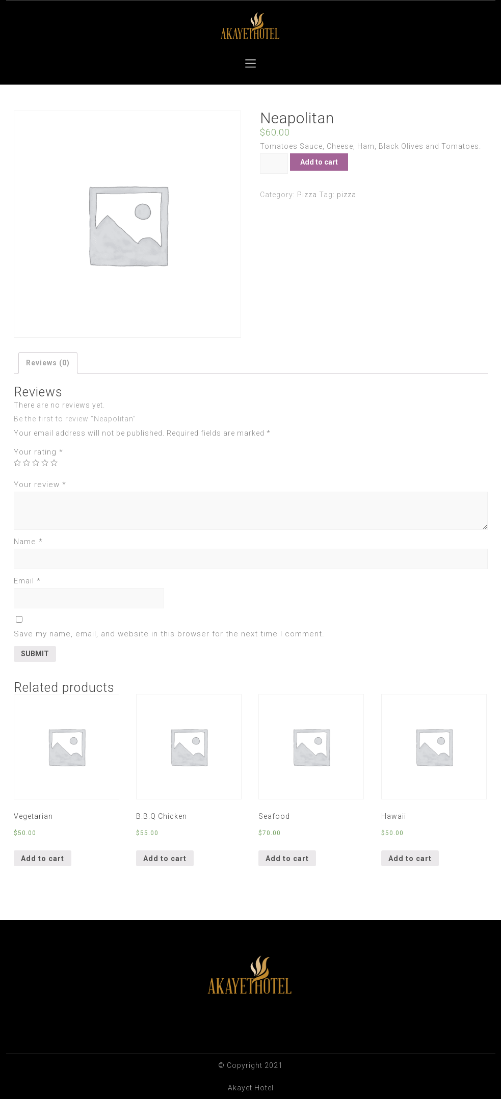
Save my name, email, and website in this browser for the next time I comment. (169, 633)
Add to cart (319, 162)
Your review (40, 484)
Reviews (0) (48, 363)
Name (28, 541)
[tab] (47, 363)
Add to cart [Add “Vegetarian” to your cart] (42, 858)
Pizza (307, 195)
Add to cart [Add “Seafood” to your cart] (287, 858)
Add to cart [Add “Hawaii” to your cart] (410, 858)
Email (27, 580)
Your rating (38, 452)
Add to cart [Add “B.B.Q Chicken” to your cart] (165, 858)
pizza (346, 195)
